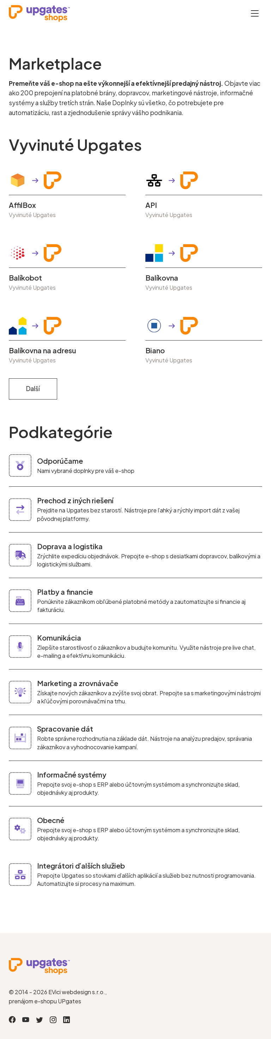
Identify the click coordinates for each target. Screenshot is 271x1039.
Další (33, 388)
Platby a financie (65, 591)
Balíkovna (161, 278)
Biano (155, 350)
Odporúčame (60, 460)
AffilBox (22, 205)
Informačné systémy (71, 774)
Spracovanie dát (65, 728)
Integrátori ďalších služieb (81, 865)
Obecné (50, 820)
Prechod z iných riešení (75, 500)
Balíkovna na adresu (42, 350)
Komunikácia (59, 637)
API (151, 205)
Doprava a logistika (70, 546)
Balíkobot (25, 278)
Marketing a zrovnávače (77, 683)
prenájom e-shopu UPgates (45, 1001)
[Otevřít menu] (254, 13)
